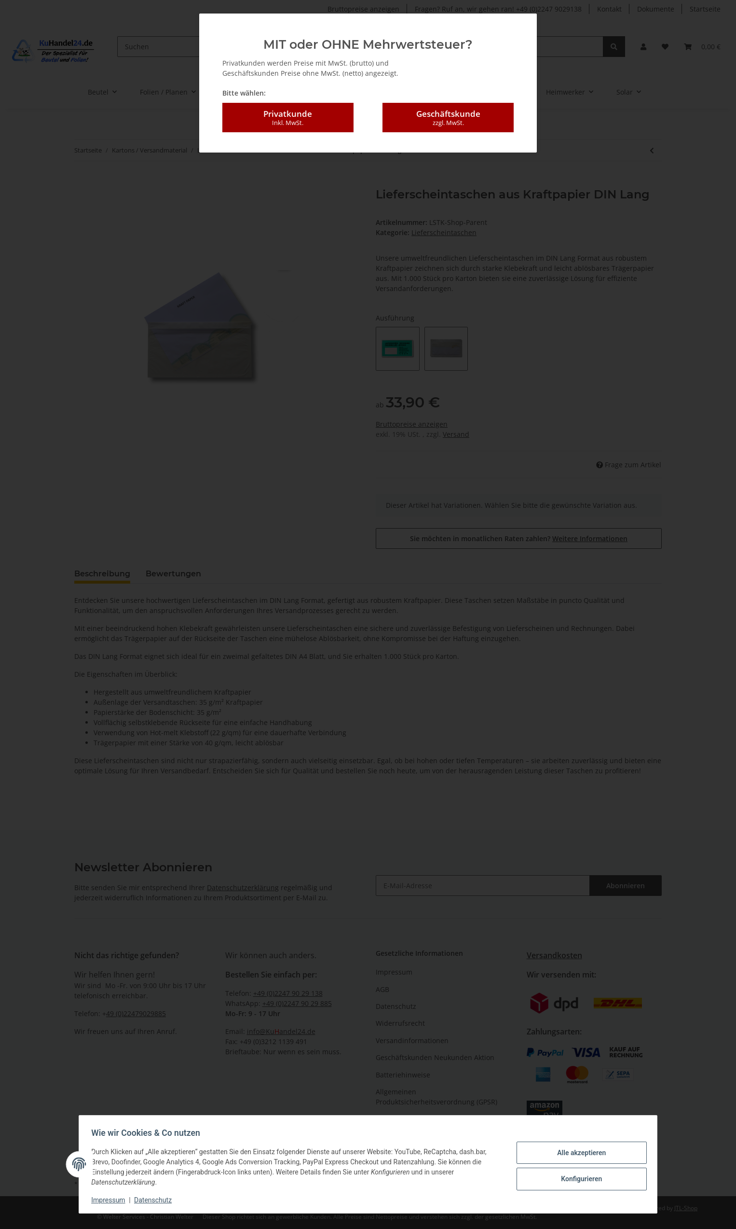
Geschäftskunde (448, 117)
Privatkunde (288, 117)
